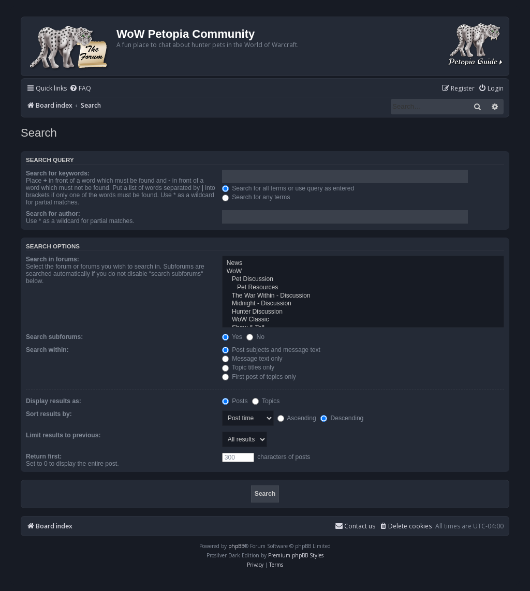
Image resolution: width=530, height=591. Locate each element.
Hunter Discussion (363, 312)
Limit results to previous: (63, 435)
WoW (363, 272)
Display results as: (53, 401)
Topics (265, 401)
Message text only (252, 358)
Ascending (296, 418)
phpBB (236, 546)
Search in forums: (52, 259)
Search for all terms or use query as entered (288, 188)
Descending (341, 418)
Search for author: (53, 213)
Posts (235, 401)
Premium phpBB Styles (295, 555)
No (255, 337)
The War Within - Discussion (363, 296)
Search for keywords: (58, 173)
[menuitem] (80, 89)
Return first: (44, 456)
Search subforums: (54, 337)
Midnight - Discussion (363, 304)
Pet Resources (363, 288)
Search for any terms (256, 197)
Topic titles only (248, 367)
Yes (232, 337)
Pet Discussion (363, 279)
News (363, 263)
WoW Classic (363, 320)
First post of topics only (259, 376)
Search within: (47, 349)
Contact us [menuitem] (355, 526)
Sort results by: (49, 414)
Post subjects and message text (271, 349)
